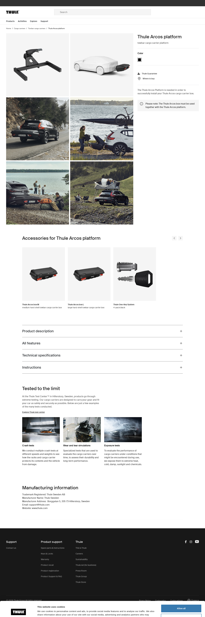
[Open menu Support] (46, 21)
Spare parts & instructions (52, 548)
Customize (181, 603)
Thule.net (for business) (86, 565)
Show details (44, 611)
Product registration (50, 570)
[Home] (30, 12)
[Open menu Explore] (35, 21)
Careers (79, 553)
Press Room (81, 570)
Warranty (45, 559)
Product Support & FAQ (51, 576)
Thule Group (81, 576)
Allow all (181, 594)
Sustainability (82, 559)
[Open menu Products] (12, 21)
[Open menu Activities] (24, 21)
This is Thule (81, 548)
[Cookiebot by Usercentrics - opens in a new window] (18, 611)
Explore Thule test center (33, 412)
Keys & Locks (47, 553)
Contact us (11, 548)
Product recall (47, 565)
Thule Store (81, 582)
